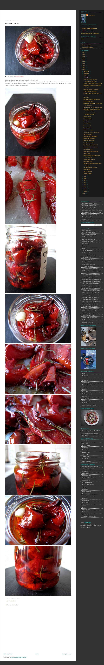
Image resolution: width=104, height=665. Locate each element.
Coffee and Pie (86, 480)
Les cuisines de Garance (88, 496)
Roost (83, 507)
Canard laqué (86, 169)
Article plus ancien (66, 654)
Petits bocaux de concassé (90, 91)
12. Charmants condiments (88, 255)
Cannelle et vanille (86, 475)
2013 (83, 61)
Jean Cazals (85, 454)
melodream (85, 435)
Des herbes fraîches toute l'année (91, 99)
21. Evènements (86, 319)
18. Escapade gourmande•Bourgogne (91, 279)
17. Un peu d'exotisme (87, 266)
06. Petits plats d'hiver (87, 241)
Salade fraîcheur (87, 173)
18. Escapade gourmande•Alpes (90, 268)
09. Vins (84, 248)
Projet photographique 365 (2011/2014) (92, 430)
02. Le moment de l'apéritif (88, 232)
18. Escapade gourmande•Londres (90, 297)
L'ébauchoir (85, 380)
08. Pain (84, 246)
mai (85, 182)
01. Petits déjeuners (87, 230)
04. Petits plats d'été (87, 237)
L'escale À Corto (86, 400)
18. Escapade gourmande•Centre (90, 283)
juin (85, 180)
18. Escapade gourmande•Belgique (91, 274)
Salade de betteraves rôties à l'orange (92, 83)
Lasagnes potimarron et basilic (90, 89)
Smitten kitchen (86, 509)
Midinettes (84, 498)
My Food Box (85, 500)
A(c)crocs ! (85, 471)
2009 (83, 69)
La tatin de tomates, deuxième (90, 151)
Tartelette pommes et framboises (91, 132)
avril (85, 184)
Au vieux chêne (86, 382)
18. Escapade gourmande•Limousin (91, 295)
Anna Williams (85, 440)
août (85, 176)
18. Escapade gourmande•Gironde (90, 292)
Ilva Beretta (85, 447)
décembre (86, 71)
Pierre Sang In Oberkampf (88, 384)
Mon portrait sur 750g (87, 216)
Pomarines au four (87, 149)
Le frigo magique (86, 493)
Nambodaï (86, 97)
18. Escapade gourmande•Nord (90, 299)
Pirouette (84, 389)
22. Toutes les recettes (87, 322)
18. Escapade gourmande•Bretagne (91, 281)
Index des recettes (86, 45)
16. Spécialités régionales (88, 264)
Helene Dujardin (86, 445)
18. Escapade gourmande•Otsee (90, 304)
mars (85, 186)
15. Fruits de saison (87, 261)
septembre (86, 77)
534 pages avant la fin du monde (90, 466)
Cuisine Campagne (87, 482)
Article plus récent (8, 654)
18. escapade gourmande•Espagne (91, 290)
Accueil (37, 654)
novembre (86, 73)
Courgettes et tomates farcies (90, 147)
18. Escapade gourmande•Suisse (90, 313)
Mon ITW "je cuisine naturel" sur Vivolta (92, 210)
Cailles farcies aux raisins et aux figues (92, 107)
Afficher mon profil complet (89, 28)
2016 (83, 54)
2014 (83, 59)
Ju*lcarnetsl (85, 489)
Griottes (84, 487)
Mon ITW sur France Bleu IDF (89, 214)
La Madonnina (85, 396)
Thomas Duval (85, 456)
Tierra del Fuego (86, 398)
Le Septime (85, 375)
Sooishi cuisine (86, 511)
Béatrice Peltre (86, 452)
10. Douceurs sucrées (87, 250)
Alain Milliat (85, 387)
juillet (85, 178)
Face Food (85, 459)
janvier (85, 191)
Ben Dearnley (85, 443)
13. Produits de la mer (87, 257)
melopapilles (8, 5)
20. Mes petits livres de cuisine (89, 317)
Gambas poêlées (87, 161)
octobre (86, 75)
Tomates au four (87, 127)
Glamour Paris (85, 219)
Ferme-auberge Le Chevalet (89, 405)
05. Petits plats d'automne (88, 239)
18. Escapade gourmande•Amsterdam (91, 270)
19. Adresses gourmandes (88, 315)
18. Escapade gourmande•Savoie (90, 308)
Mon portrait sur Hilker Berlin (89, 205)
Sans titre (85, 121)
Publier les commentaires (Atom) (18, 657)
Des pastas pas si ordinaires (90, 167)
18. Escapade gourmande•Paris (90, 306)
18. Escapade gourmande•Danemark (91, 288)
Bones (84, 373)
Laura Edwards (86, 449)
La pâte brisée (86, 153)
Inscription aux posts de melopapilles (90, 33)
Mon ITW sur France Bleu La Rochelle (91, 212)
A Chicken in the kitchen (88, 468)
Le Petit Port (85, 402)
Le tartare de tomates (88, 142)
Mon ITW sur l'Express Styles (89, 203)
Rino (83, 378)
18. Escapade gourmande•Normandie (91, 301)
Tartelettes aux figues (88, 130)
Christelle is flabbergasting (88, 477)
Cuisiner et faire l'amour (88, 484)
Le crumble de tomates (89, 159)
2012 (83, 63)
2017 (83, 52)
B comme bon (85, 473)
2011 (83, 65)
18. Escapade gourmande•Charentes (91, 286)
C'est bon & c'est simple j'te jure (90, 433)
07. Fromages (85, 243)
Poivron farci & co (87, 118)
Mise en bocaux (12, 23)
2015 (83, 56)
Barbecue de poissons (88, 140)
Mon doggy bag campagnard (90, 144)
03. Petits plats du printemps (89, 234)
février (85, 189)
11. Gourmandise (86, 252)
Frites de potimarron (88, 101)
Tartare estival (86, 123)
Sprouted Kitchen (86, 514)
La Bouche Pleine (86, 491)
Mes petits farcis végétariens (90, 136)
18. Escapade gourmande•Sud (89, 310)
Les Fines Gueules (87, 393)
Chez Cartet (85, 391)
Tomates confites (87, 125)
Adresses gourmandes (87, 47)
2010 (83, 67)
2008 (83, 193)
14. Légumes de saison (14, 598)
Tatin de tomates (87, 171)
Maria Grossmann (86, 461)
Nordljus (84, 505)
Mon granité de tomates (89, 138)
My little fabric (85, 502)
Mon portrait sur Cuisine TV (89, 207)
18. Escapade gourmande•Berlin (90, 277)
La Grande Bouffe (87, 134)
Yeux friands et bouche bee (89, 516)
